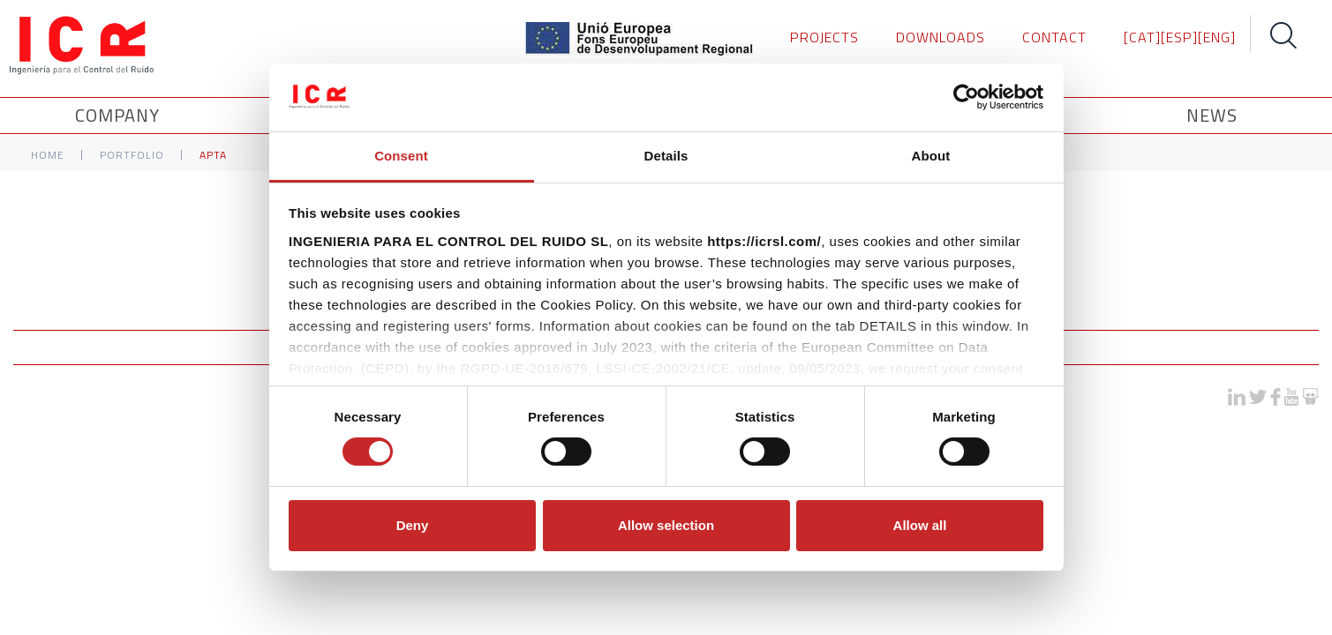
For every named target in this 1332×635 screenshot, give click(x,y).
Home (47, 154)
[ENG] (1217, 37)
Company (120, 115)
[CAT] (1142, 37)
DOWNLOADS (940, 37)
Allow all (920, 525)
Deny (412, 525)
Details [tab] (666, 155)
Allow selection (666, 525)
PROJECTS (824, 37)
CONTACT (1054, 37)
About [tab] (931, 155)
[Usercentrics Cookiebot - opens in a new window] (966, 97)
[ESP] (1179, 37)
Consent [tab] (401, 155)
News (1212, 115)
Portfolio (132, 154)
